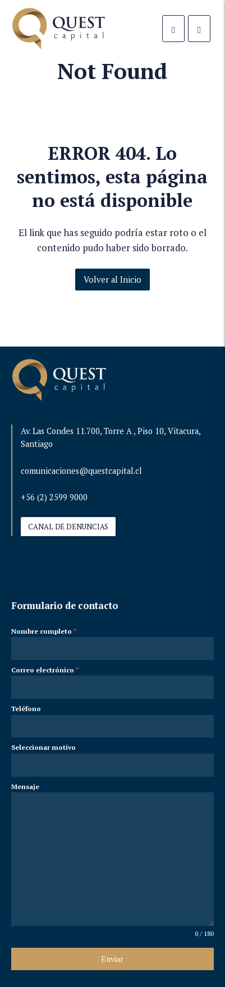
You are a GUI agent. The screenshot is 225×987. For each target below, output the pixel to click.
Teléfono (26, 708)
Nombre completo (44, 631)
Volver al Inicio (112, 279)
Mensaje (25, 786)
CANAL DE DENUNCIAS (68, 527)
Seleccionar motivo (43, 747)
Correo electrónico (45, 670)
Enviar (112, 958)
